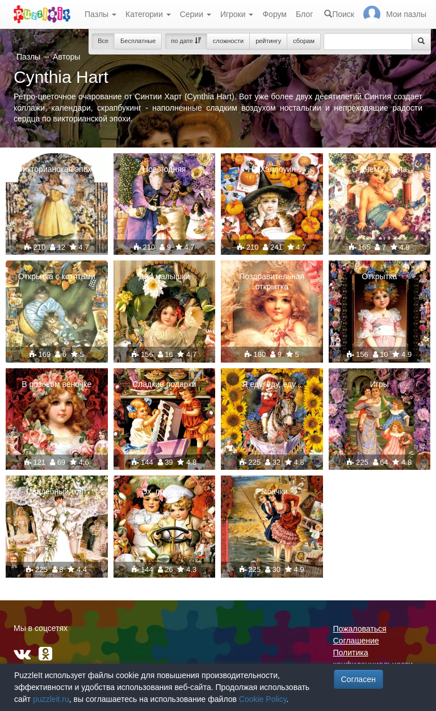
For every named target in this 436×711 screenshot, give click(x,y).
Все (103, 40)
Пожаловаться (360, 628)
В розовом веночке (56, 384)
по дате (186, 40)
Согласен (358, 679)
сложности (228, 40)
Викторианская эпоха (57, 169)
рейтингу (268, 40)
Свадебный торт (57, 491)
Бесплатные (138, 40)
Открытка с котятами (56, 276)
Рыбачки (272, 491)
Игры (379, 384)
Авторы (66, 56)
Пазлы (100, 14)
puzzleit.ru (51, 699)
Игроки (237, 14)
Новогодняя (164, 169)
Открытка (379, 276)
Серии (195, 14)
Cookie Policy (263, 699)
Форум (274, 14)
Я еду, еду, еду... (271, 384)
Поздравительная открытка (271, 281)
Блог (304, 14)
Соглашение (356, 640)
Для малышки (164, 276)
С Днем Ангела (379, 169)
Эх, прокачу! (164, 491)
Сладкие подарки (164, 384)
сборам (304, 40)
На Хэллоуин (272, 169)
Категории (148, 14)
